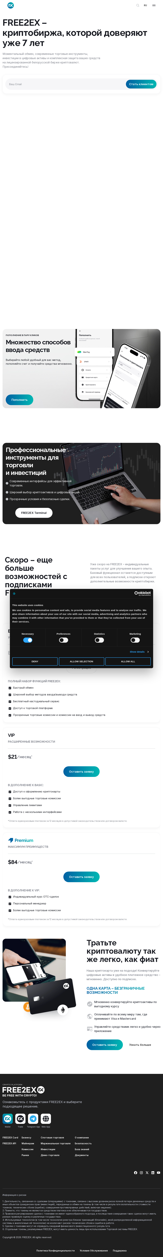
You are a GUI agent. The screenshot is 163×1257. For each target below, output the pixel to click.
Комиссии (27, 1149)
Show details (137, 651)
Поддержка (120, 1250)
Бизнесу (26, 1137)
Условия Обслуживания (94, 1250)
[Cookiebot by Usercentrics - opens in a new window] (137, 593)
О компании (82, 1137)
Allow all (128, 661)
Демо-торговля (50, 1155)
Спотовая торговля (52, 1137)
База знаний (82, 1149)
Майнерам (28, 1143)
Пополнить (19, 399)
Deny (35, 661)
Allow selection (81, 661)
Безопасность (83, 1143)
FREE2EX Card (10, 1137)
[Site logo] (10, 5)
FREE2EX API (9, 1143)
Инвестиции (48, 1149)
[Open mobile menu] (153, 5)
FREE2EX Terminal (34, 513)
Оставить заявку (81, 771)
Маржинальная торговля (56, 1143)
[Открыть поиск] (138, 5)
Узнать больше (140, 1044)
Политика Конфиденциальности (55, 1250)
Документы (82, 1155)
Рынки (25, 1155)
